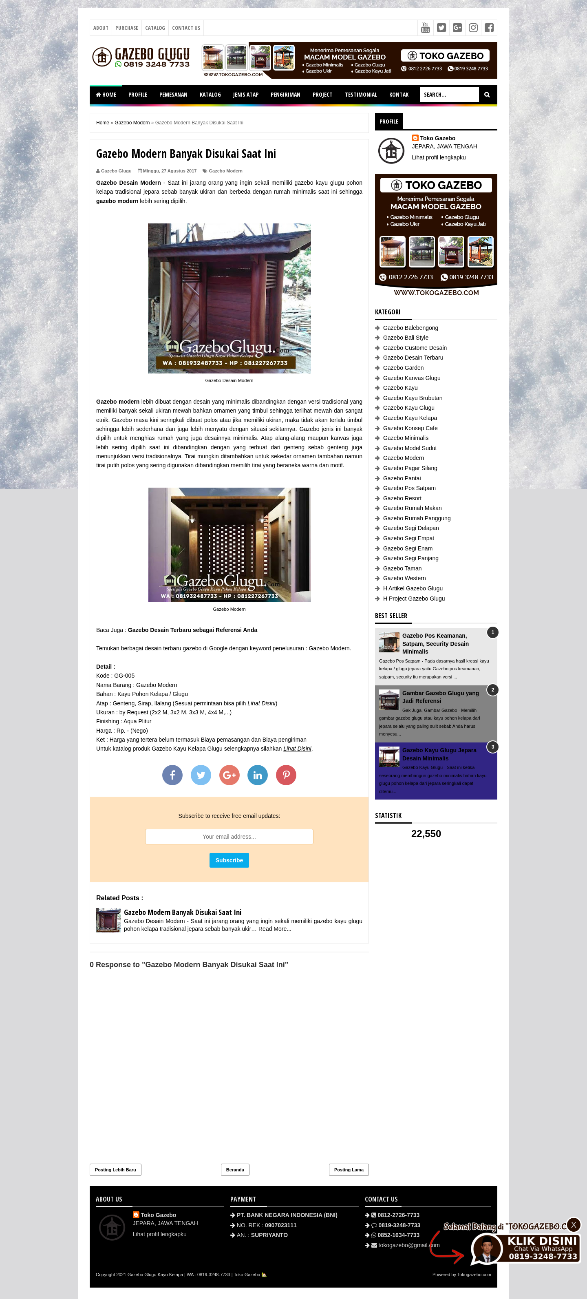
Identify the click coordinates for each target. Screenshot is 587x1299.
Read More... (274, 929)
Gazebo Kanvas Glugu (412, 378)
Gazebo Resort (402, 498)
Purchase (126, 27)
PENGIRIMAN (285, 94)
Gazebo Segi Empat (408, 538)
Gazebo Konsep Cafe (410, 428)
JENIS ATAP (245, 94)
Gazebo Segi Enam (408, 548)
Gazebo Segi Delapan (411, 528)
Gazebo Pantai (402, 478)
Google (218, 648)
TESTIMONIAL (361, 94)
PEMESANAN (173, 94)
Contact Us (186, 27)
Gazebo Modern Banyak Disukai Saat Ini (182, 912)
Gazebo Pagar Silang (410, 468)
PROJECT (323, 94)
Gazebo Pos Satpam (409, 488)
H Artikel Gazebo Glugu (413, 588)
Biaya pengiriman (285, 739)
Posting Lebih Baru (115, 1169)
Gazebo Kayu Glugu (409, 407)
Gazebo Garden (403, 368)
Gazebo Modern (226, 170)
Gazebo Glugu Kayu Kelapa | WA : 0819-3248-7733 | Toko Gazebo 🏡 (197, 1274)
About (100, 27)
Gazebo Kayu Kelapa (410, 418)
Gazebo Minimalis (405, 438)
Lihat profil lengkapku (439, 157)
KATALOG (210, 94)
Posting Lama (349, 1169)
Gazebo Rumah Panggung (417, 518)
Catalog (155, 27)
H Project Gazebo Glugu (414, 598)
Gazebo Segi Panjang (411, 558)
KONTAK (398, 94)
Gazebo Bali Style (405, 337)
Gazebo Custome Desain (415, 348)
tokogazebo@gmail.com (409, 1245)
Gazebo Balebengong (410, 328)
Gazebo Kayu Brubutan (413, 398)
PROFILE (137, 94)
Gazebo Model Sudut (410, 448)
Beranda (235, 1169)
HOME (106, 94)
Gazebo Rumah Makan (412, 508)
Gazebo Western (404, 578)
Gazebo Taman (402, 568)
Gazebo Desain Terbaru (413, 357)
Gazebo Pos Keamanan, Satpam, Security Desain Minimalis (435, 643)
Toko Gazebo (438, 138)
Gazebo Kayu (400, 387)
